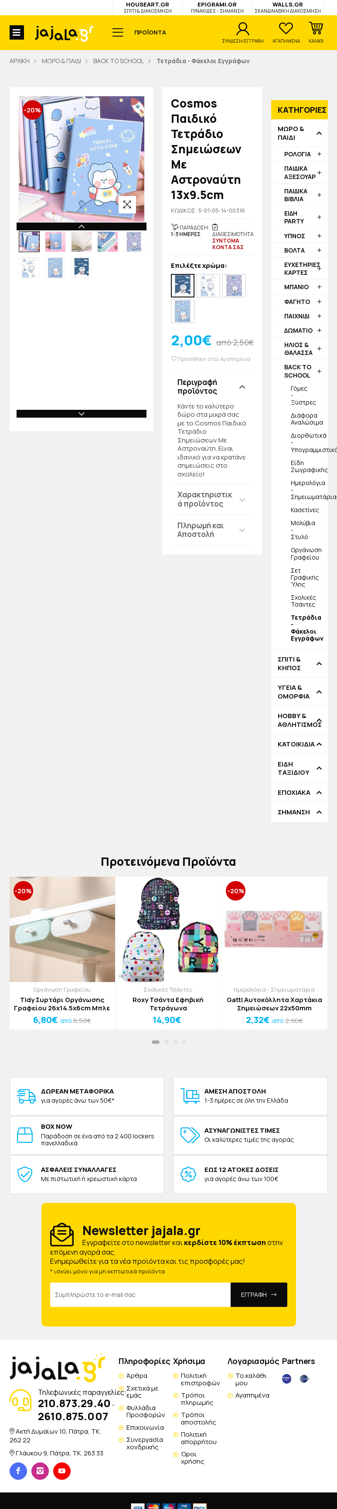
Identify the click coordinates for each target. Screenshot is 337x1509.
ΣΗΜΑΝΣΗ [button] (294, 812)
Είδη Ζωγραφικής (309, 466)
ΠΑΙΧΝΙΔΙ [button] (297, 316)
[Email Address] (140, 1295)
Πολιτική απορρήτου (199, 1438)
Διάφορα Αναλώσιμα (307, 418)
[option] (29, 242)
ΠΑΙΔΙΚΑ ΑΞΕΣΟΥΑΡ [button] (300, 172)
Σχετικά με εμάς (142, 1392)
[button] (316, 32)
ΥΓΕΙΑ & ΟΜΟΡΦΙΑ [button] (294, 691)
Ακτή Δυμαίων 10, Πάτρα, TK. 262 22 (55, 1436)
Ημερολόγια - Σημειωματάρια (309, 490)
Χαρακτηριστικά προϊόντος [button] (204, 498)
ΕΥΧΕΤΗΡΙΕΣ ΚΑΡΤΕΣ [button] (302, 268)
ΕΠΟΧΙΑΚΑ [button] (294, 792)
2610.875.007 (73, 1416)
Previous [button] (81, 226)
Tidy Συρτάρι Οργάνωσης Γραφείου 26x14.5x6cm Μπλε (62, 1004)
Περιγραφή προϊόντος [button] (197, 386)
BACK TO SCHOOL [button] (297, 371)
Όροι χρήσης (192, 1457)
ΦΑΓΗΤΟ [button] (297, 301)
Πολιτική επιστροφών (200, 1379)
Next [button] (81, 413)
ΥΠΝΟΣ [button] (294, 236)
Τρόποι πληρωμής (197, 1399)
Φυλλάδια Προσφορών (145, 1411)
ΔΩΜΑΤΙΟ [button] (298, 330)
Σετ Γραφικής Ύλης (305, 577)
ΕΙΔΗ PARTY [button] (294, 217)
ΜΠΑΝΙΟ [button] (296, 287)
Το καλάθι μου (251, 1379)
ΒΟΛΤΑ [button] (294, 250)
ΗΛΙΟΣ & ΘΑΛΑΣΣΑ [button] (298, 349)
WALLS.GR (288, 7)
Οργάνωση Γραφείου (306, 553)
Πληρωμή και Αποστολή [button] (200, 529)
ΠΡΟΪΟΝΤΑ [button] (150, 32)
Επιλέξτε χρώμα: (199, 266)
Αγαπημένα (252, 1395)
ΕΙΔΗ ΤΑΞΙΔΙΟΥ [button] (294, 768)
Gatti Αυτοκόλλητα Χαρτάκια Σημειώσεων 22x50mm (274, 1004)
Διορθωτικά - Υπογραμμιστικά (309, 442)
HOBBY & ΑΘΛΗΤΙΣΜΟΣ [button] (299, 720)
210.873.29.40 (74, 1403)
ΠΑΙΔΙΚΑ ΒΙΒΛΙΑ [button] (295, 195)
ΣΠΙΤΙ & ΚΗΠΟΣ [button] (289, 663)
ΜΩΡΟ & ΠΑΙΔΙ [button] (291, 133)
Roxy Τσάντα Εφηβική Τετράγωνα (168, 1004)
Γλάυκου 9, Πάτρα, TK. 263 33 (59, 1453)
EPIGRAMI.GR (217, 7)
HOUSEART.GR (148, 7)
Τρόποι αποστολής (198, 1418)
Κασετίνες (305, 510)
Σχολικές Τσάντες (303, 600)
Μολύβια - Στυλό (303, 530)
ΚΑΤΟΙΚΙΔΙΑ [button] (296, 744)
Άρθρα (136, 1375)
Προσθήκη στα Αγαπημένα (211, 359)
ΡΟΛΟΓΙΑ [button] (297, 154)
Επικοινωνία (145, 1427)
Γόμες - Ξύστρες (303, 395)
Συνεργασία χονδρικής (144, 1443)
